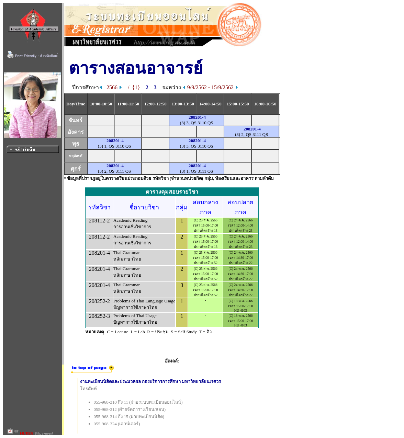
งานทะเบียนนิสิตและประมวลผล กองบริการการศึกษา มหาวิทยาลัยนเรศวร (150, 381)
